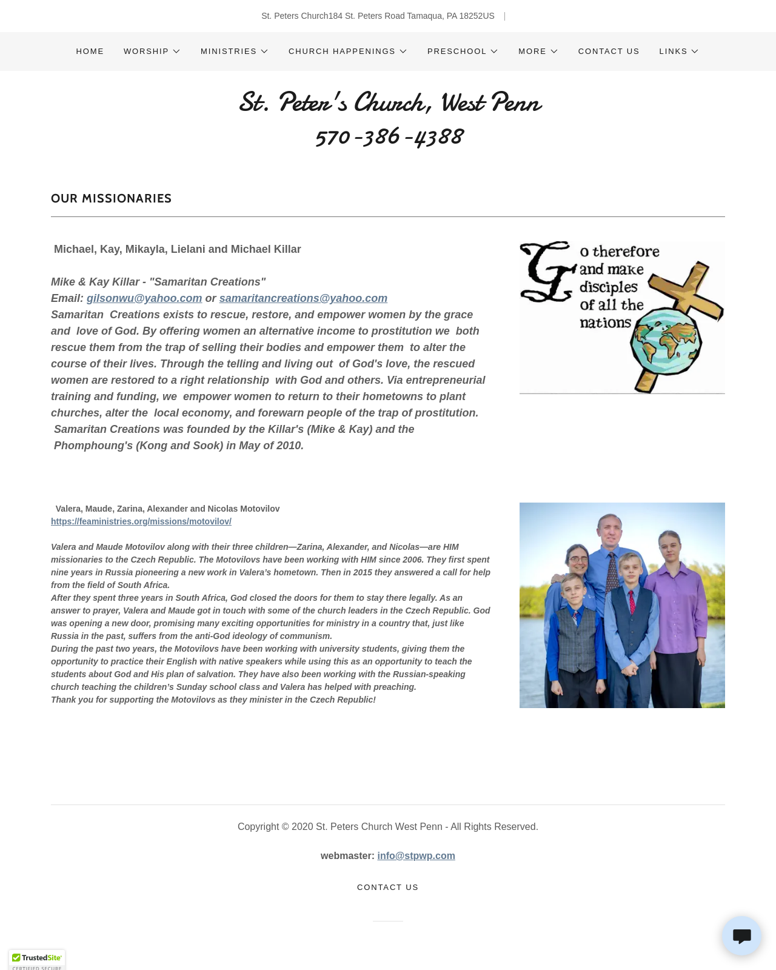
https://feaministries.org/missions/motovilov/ (141, 521)
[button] (152, 51)
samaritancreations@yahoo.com (303, 298)
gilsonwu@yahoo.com (144, 298)
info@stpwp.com (416, 856)
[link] (387, 140)
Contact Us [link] (609, 51)
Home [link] (90, 51)
